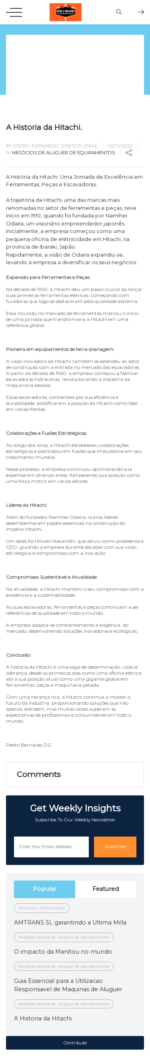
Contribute (75, 1043)
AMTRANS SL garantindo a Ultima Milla (70, 922)
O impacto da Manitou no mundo (63, 951)
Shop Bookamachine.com (141, 12)
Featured (105, 889)
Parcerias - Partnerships (41, 908)
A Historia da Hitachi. (43, 1018)
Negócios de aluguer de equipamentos (63, 152)
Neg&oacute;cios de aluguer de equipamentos (63, 937)
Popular (44, 889)
